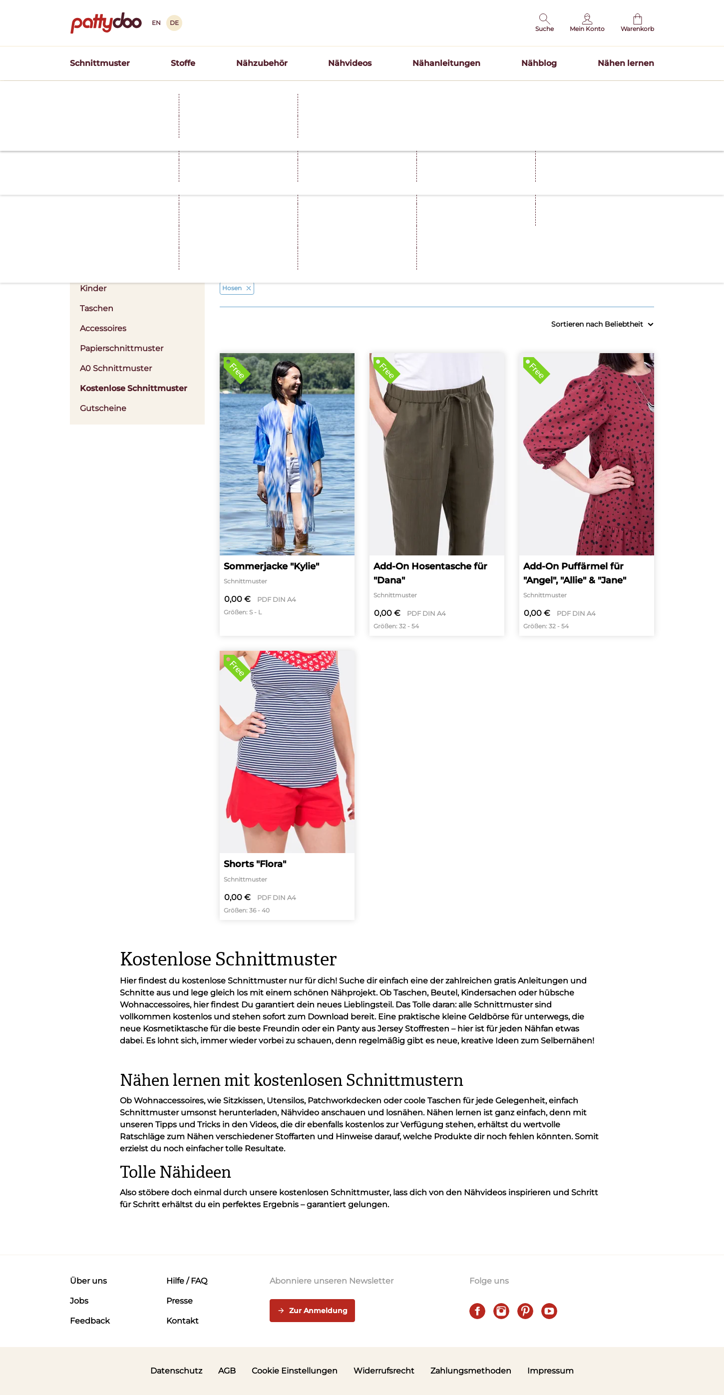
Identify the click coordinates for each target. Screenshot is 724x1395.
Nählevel (605, 242)
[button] (544, 23)
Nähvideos (349, 63)
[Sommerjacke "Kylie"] (287, 494)
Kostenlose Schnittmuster (133, 388)
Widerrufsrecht (384, 1371)
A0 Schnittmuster (116, 368)
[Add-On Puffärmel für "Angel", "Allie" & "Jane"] (586, 494)
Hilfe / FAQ (186, 1281)
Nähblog (539, 63)
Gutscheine (103, 408)
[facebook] (477, 1311)
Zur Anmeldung (312, 1311)
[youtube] (549, 1311)
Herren (94, 268)
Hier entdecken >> (459, 91)
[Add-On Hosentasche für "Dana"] (436, 494)
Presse (179, 1301)
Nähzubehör (262, 63)
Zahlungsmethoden (470, 1371)
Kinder (93, 288)
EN (156, 22)
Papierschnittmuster (121, 348)
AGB (227, 1371)
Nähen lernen (626, 63)
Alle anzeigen (634, 268)
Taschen (96, 308)
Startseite (85, 111)
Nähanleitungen (446, 63)
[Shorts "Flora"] (287, 785)
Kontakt (182, 1321)
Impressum (550, 1371)
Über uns (88, 1281)
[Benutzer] (587, 23)
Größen (493, 242)
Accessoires (103, 328)
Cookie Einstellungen (295, 1371)
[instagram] (501, 1311)
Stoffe (183, 63)
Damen (137, 248)
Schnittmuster (100, 63)
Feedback (90, 1321)
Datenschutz (176, 1371)
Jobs (79, 1301)
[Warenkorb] (637, 23)
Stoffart (380, 242)
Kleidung (268, 242)
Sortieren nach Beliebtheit (602, 324)
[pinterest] (525, 1311)
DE (174, 22)
